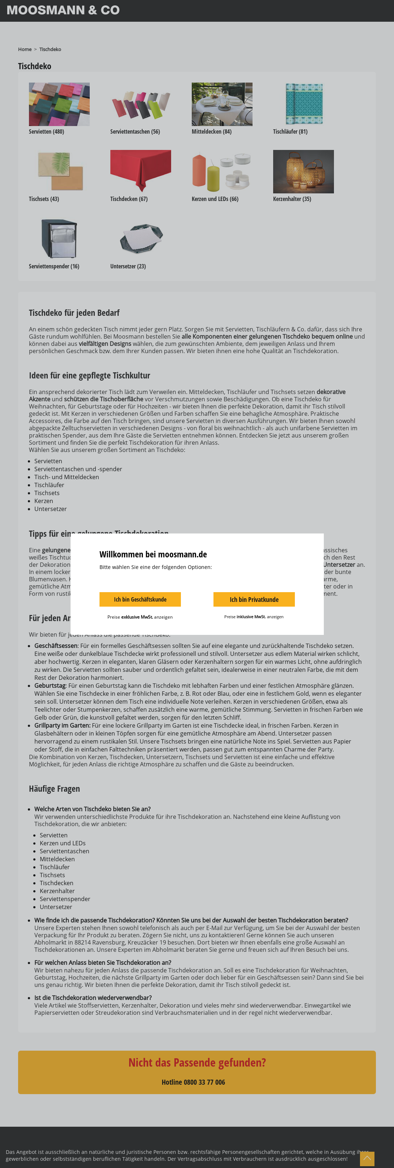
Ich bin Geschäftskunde (140, 599)
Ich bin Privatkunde (254, 599)
